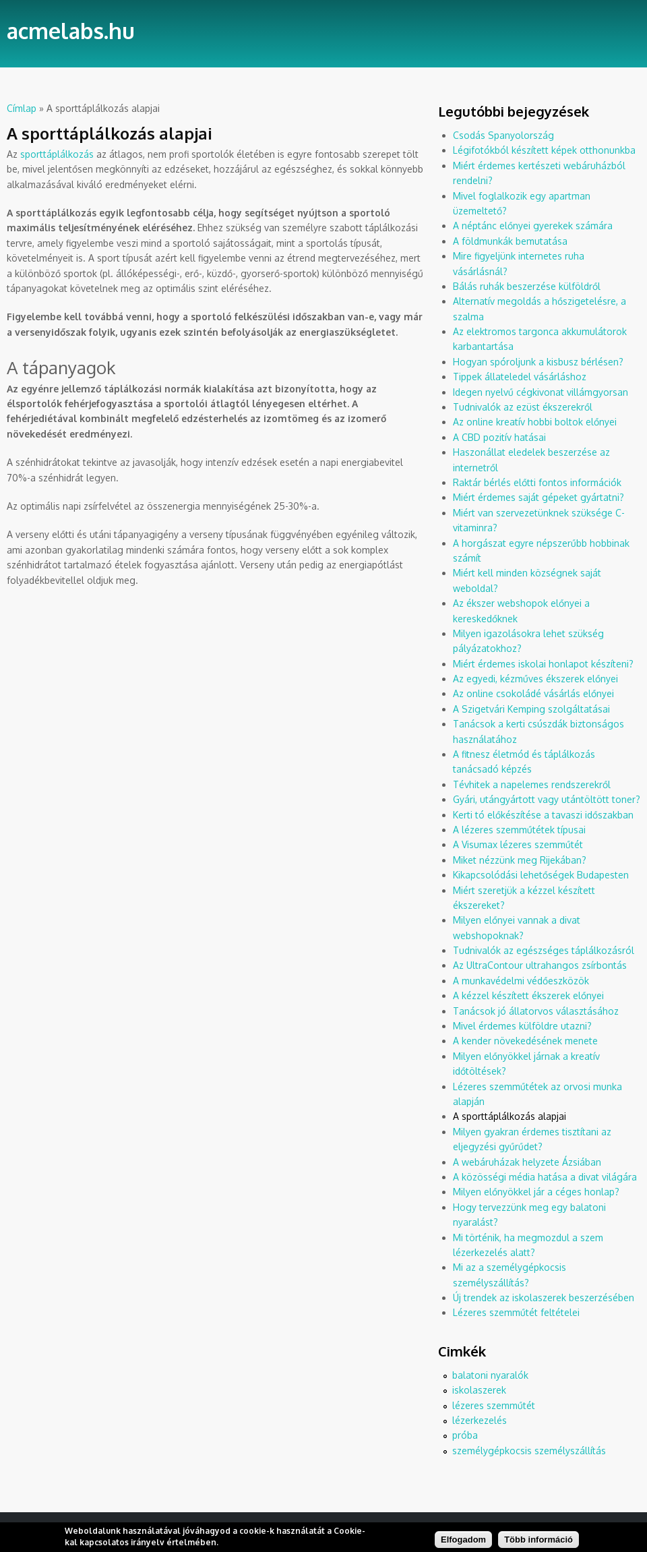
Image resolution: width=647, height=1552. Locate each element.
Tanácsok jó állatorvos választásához (536, 1011)
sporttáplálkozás (57, 154)
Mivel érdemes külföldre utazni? (522, 1026)
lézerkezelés (479, 1420)
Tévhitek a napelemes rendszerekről (532, 784)
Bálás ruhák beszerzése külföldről (526, 286)
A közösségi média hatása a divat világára (545, 1177)
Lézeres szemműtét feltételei (516, 1312)
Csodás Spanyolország (503, 135)
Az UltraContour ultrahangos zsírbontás (540, 965)
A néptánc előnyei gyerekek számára (533, 225)
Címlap (21, 108)
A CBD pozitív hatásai (499, 437)
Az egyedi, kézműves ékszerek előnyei (535, 678)
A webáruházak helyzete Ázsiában (527, 1162)
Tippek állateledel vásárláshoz (519, 376)
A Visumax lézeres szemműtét (518, 844)
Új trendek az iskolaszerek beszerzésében (543, 1297)
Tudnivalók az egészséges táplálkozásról (543, 950)
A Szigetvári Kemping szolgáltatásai (531, 709)
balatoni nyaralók (490, 1375)
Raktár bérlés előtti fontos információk (537, 482)
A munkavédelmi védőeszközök (521, 980)
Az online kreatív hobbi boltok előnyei (535, 421)
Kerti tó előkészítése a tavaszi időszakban (543, 814)
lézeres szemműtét (493, 1405)
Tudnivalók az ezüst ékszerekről (522, 407)
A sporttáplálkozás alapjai (509, 1116)
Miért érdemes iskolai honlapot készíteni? (543, 663)
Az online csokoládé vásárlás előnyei (533, 693)
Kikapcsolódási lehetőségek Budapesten (541, 875)
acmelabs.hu (71, 30)
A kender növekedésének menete (525, 1040)
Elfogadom (463, 1542)
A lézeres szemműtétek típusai (519, 829)
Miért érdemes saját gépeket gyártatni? (538, 497)
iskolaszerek (479, 1390)
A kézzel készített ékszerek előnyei (528, 995)
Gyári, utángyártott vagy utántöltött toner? (546, 799)
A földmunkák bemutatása (510, 241)
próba (465, 1435)
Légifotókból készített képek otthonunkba (544, 150)
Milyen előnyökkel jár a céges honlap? (536, 1191)
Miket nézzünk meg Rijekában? (519, 860)
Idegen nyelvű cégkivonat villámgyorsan (540, 392)
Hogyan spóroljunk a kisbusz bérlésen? (538, 361)
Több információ (538, 1542)
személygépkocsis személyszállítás (529, 1450)
